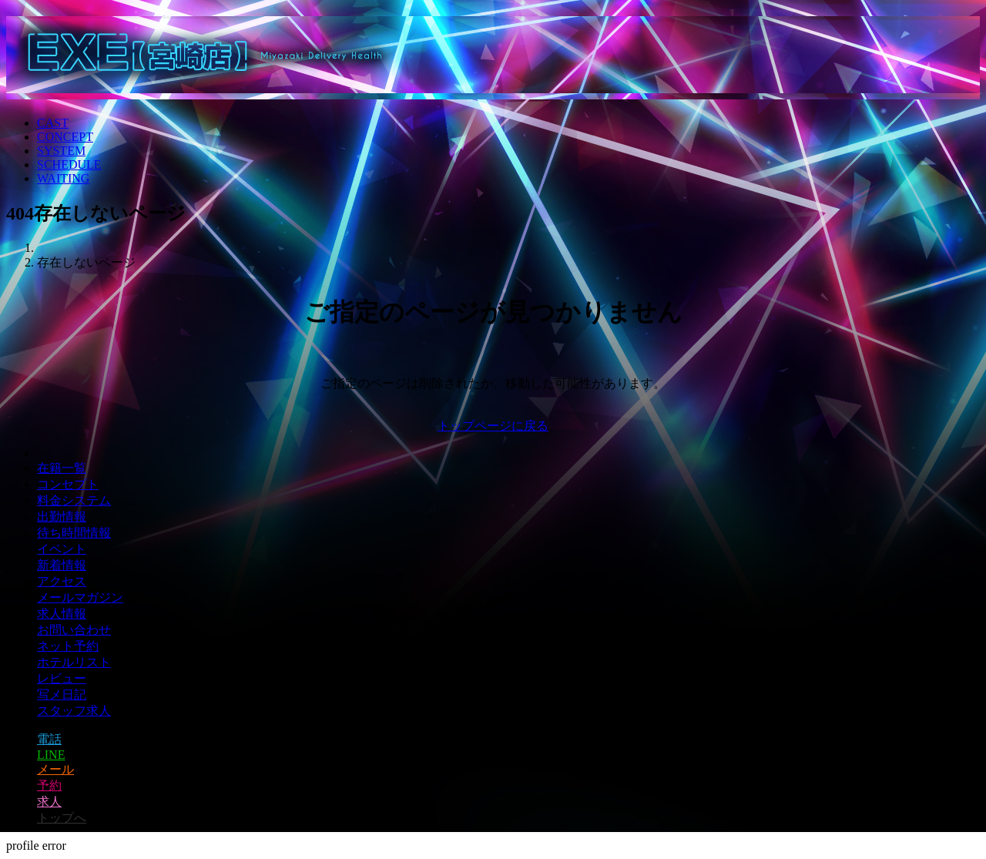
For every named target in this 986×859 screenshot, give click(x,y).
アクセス (61, 581)
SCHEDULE (69, 164)
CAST (53, 122)
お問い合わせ (74, 629)
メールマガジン (80, 597)
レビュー (61, 678)
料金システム (74, 500)
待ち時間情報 (74, 532)
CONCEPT (65, 136)
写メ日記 (61, 694)
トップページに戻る (493, 425)
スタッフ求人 (74, 710)
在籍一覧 (61, 468)
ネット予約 (68, 646)
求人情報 (61, 613)
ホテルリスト (74, 662)
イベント (61, 548)
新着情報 (61, 565)
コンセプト (68, 484)
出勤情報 (61, 516)
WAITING (63, 178)
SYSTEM (61, 150)
